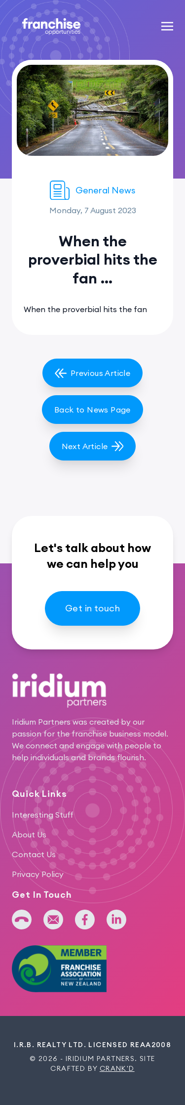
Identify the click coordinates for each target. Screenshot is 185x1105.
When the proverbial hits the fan (85, 309)
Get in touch (92, 608)
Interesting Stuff (43, 815)
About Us (29, 834)
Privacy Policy (38, 874)
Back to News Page (92, 409)
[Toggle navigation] (167, 25)
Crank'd (117, 1068)
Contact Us (34, 854)
